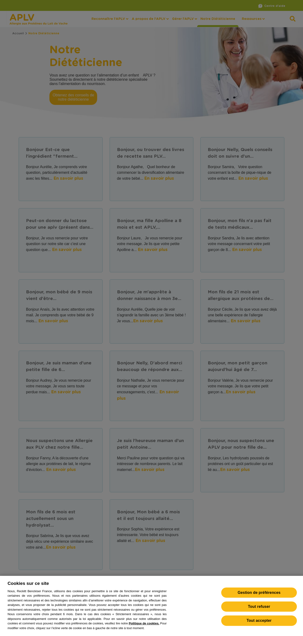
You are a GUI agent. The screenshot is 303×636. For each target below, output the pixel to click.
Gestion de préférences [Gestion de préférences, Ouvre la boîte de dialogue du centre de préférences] (259, 596)
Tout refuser (259, 610)
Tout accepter (259, 624)
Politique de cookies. (144, 627)
